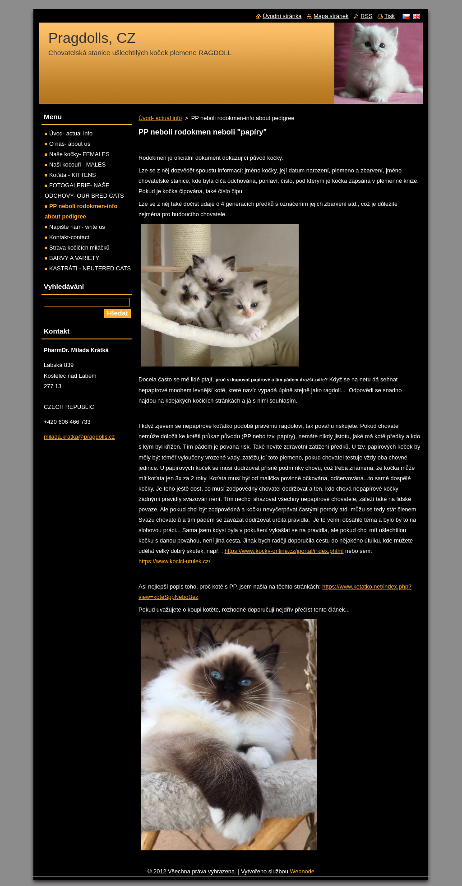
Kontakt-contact (69, 237)
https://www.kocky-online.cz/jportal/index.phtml (284, 550)
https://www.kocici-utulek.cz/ (174, 561)
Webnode (302, 871)
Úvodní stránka (282, 16)
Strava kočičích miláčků (79, 247)
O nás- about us (69, 143)
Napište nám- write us (77, 226)
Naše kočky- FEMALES (79, 154)
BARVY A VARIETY (74, 258)
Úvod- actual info (160, 118)
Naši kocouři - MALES (77, 164)
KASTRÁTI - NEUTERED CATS (90, 268)
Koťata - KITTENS (72, 175)
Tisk (389, 16)
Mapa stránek (331, 16)
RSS (366, 16)
